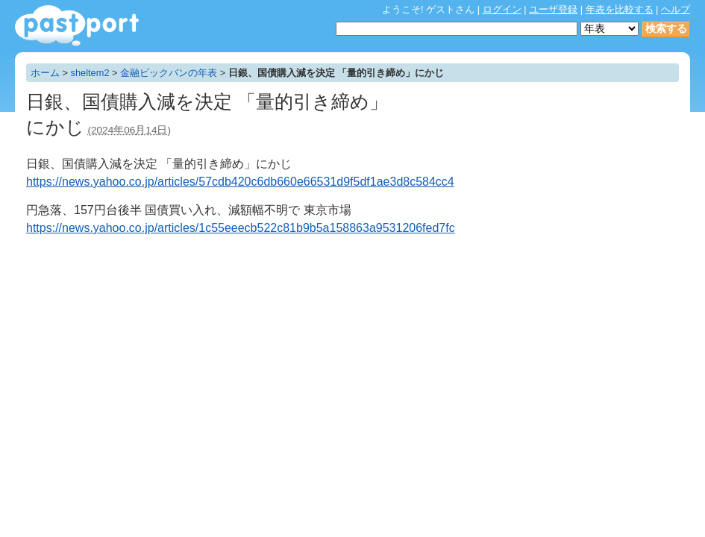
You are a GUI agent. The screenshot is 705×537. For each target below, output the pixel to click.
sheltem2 (90, 72)
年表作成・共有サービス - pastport (77, 25)
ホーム (45, 72)
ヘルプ (675, 9)
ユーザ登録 (553, 9)
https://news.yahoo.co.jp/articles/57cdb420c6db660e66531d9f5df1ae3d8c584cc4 (240, 181)
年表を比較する (620, 9)
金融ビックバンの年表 (168, 72)
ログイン (502, 9)
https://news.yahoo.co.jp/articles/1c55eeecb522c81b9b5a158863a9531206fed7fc (240, 228)
